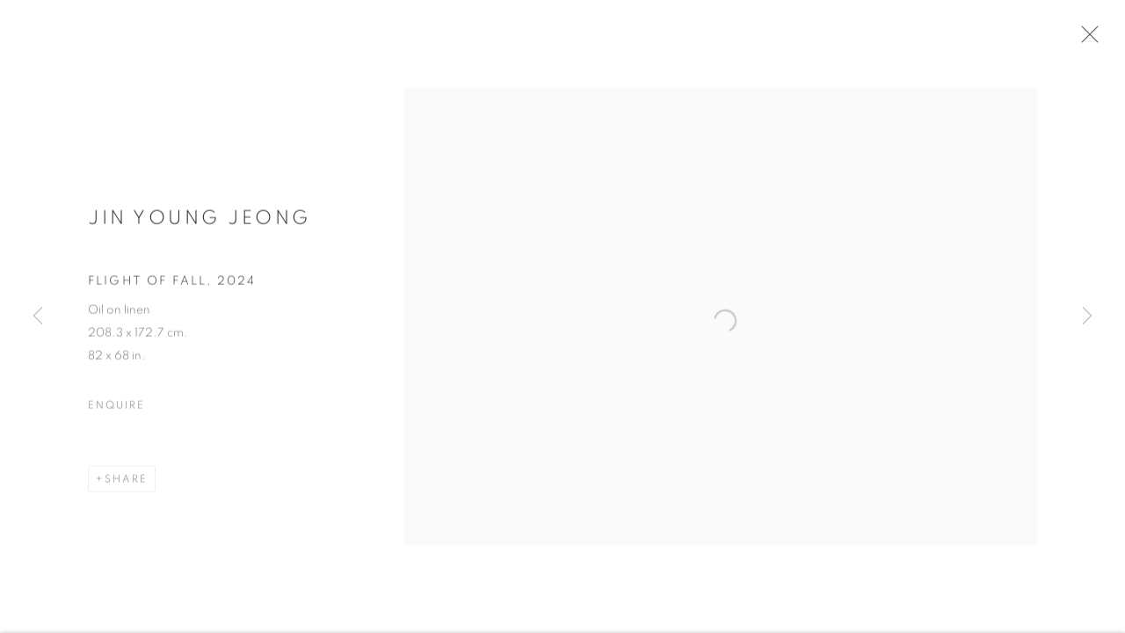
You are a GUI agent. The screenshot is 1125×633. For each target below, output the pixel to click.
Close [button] (1100, 39)
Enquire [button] (116, 414)
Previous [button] (38, 316)
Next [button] (1087, 316)
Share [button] (126, 488)
